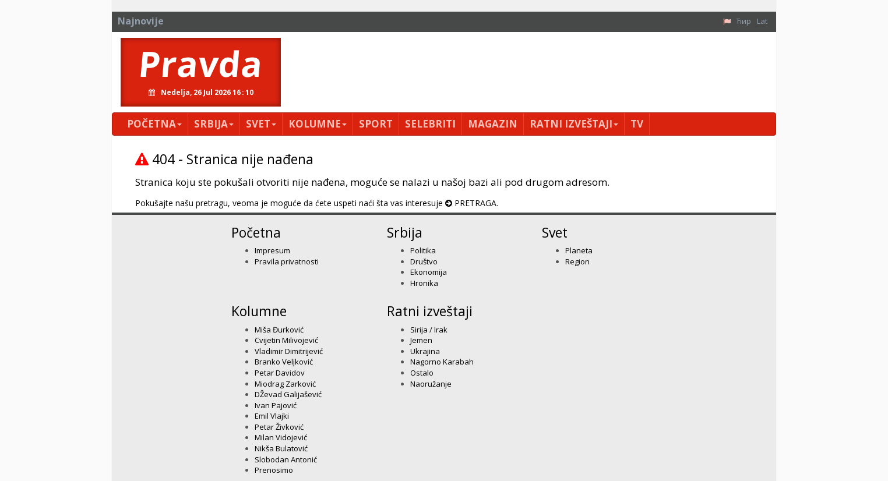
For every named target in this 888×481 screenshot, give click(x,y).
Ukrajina (425, 351)
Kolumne (317, 123)
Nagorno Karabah (442, 361)
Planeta (579, 250)
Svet (261, 123)
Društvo (424, 261)
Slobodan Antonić (286, 459)
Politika (423, 250)
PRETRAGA (475, 202)
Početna (154, 123)
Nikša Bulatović (281, 448)
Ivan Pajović (276, 405)
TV (636, 123)
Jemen (421, 340)
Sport (376, 123)
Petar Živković (279, 427)
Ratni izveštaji (574, 123)
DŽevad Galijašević (288, 394)
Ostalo (422, 372)
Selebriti (430, 123)
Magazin (492, 123)
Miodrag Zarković (285, 384)
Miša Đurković (279, 329)
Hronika (424, 283)
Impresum (272, 250)
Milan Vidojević (281, 437)
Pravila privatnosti (287, 261)
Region (577, 261)
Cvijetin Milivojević (286, 340)
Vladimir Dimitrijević (289, 351)
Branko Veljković (284, 361)
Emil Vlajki (272, 416)
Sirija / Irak (428, 329)
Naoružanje (431, 384)
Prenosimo (274, 470)
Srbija (214, 123)
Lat (762, 21)
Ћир (744, 21)
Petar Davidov (280, 372)
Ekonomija (428, 272)
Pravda (201, 63)
